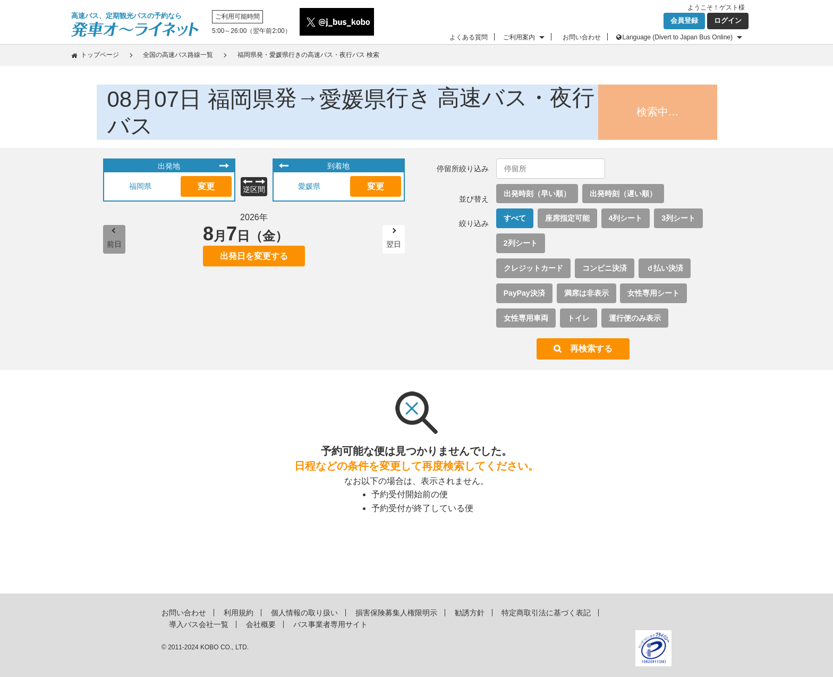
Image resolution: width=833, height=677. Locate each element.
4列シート (626, 218)
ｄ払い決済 (664, 268)
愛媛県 (309, 186)
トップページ (100, 54)
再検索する (591, 348)
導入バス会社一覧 (198, 624)
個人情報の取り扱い (304, 612)
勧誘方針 (469, 612)
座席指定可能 (567, 218)
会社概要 (261, 624)
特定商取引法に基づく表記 (546, 612)
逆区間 (254, 189)
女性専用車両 (526, 318)
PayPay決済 (524, 293)
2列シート (521, 243)
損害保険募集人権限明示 (396, 612)
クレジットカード (533, 268)
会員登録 (684, 20)
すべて (515, 218)
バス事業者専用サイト (330, 624)
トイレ (578, 318)
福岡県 (140, 186)
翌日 (393, 244)
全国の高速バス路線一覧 (178, 54)
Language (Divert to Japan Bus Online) (678, 37)
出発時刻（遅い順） (623, 193)
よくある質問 (468, 37)
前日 (114, 244)
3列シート (678, 218)
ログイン (728, 20)
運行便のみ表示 (635, 318)
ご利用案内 (519, 37)
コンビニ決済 (604, 268)
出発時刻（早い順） (537, 193)
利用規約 (238, 612)
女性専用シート (653, 293)
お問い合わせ (582, 37)
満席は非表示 (586, 293)
